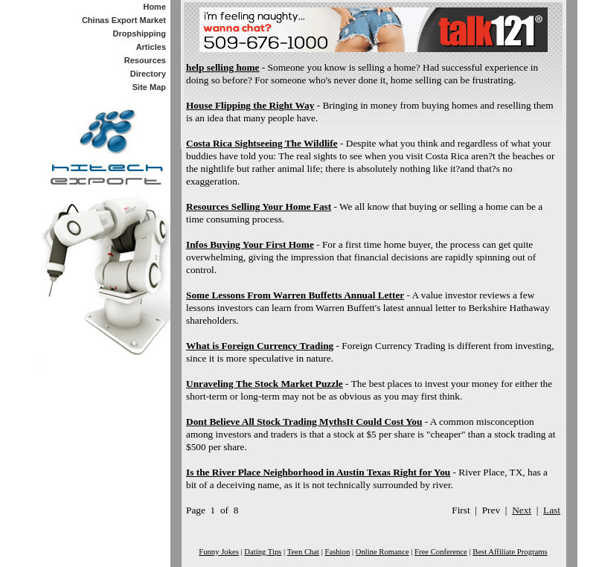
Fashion (337, 552)
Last (551, 510)
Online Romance (382, 552)
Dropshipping (140, 33)
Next (521, 510)
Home (154, 6)
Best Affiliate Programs (510, 552)
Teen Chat (303, 552)
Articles (151, 46)
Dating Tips (262, 552)
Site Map (149, 87)
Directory (148, 73)
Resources (145, 60)
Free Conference (440, 552)
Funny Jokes (219, 552)
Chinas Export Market (124, 20)
